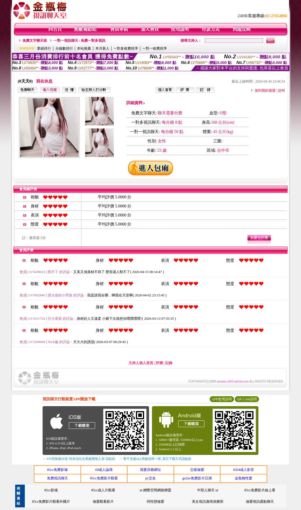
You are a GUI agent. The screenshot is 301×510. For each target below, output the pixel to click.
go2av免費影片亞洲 (197, 478)
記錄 (168, 363)
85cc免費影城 (57, 470)
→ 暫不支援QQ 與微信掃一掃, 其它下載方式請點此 (155, 458)
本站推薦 (84, 48)
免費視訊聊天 (57, 478)
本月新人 (102, 48)
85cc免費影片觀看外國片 (51, 501)
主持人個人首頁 (141, 363)
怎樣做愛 (197, 470)
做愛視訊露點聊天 (260, 501)
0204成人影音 (243, 470)
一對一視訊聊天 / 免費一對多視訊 (79, 41)
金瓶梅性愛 (243, 478)
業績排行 (44, 48)
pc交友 (150, 478)
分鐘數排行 (64, 48)
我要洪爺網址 (150, 470)
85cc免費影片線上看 (260, 490)
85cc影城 (51, 490)
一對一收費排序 (154, 48)
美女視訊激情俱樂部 (207, 501)
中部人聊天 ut (207, 490)
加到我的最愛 (265, 90)
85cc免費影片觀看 (104, 478)
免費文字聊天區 (34, 41)
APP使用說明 (221, 399)
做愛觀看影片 (103, 501)
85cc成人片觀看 (103, 490)
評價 (159, 363)
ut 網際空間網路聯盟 (155, 490)
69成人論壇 (104, 470)
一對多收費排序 (125, 48)
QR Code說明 (247, 399)
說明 (281, 90)
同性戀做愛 (155, 501)
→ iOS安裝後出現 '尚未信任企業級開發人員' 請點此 (79, 458)
